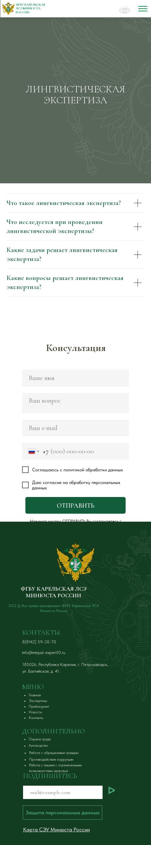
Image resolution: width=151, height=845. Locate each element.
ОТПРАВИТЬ (75, 505)
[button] (62, 812)
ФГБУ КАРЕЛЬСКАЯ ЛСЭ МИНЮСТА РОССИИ (54, 592)
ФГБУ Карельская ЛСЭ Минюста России (30, 8)
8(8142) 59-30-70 (39, 641)
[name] (75, 378)
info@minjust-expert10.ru (43, 652)
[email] (75, 428)
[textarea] (75, 403)
